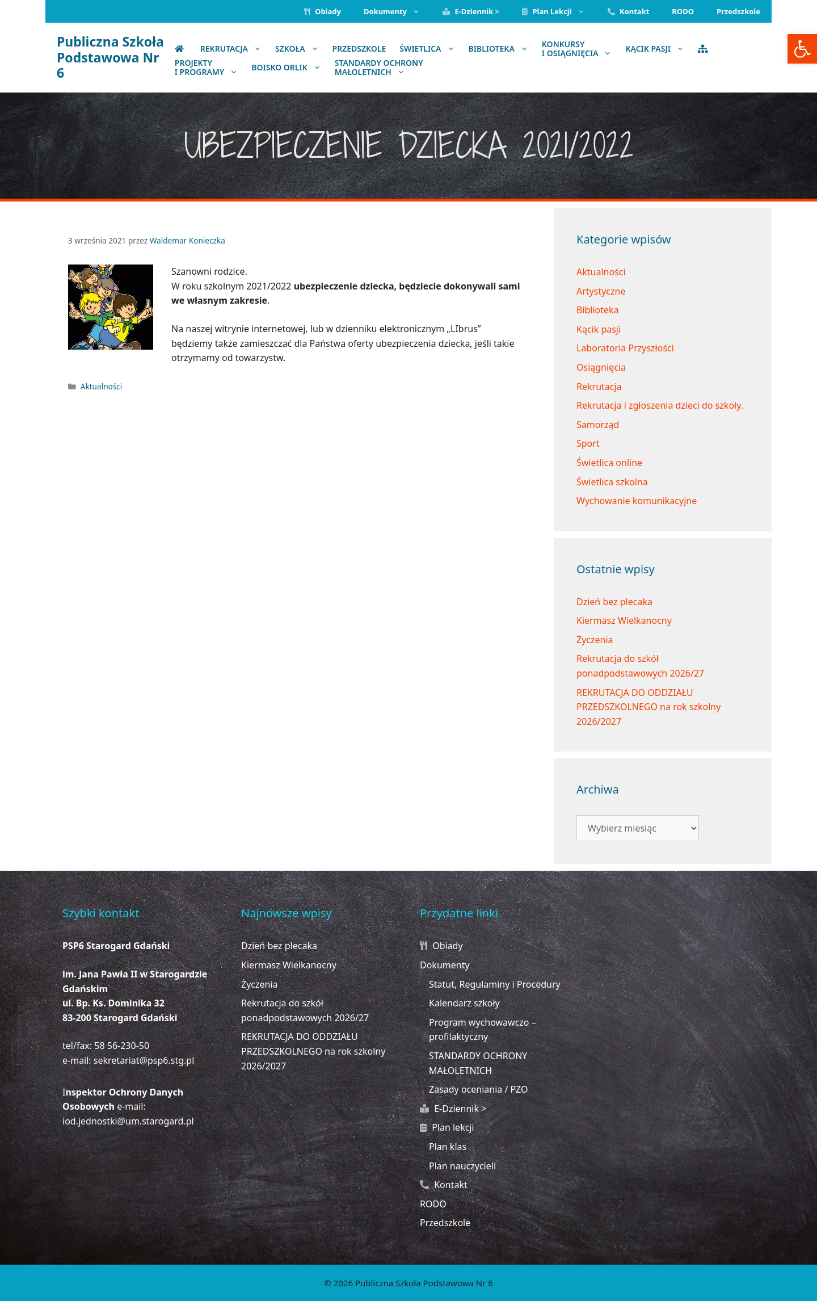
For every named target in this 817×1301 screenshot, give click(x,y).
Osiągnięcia (601, 367)
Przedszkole (738, 11)
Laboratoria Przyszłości (625, 348)
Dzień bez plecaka (614, 601)
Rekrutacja (234, 48)
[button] (802, 49)
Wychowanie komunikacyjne (636, 500)
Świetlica (430, 48)
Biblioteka (502, 48)
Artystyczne (600, 291)
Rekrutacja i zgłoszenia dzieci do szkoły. (659, 405)
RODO (683, 11)
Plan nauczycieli (462, 1166)
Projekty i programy (210, 67)
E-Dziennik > (471, 11)
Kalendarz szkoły (464, 1003)
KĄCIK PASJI (658, 48)
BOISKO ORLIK (289, 67)
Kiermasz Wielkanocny (624, 620)
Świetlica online (609, 462)
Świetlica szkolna (612, 482)
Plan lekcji (559, 11)
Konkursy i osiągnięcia (580, 49)
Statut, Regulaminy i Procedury (495, 984)
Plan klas (447, 1146)
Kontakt (629, 11)
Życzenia (594, 639)
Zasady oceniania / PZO (478, 1089)
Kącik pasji (598, 329)
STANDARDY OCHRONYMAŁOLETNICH (379, 67)
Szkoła (300, 48)
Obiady (322, 11)
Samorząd (597, 424)
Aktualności (102, 386)
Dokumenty (397, 11)
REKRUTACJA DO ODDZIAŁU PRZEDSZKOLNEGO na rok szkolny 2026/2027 (648, 707)
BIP (730, 48)
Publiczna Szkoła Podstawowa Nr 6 (110, 57)
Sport (588, 443)
